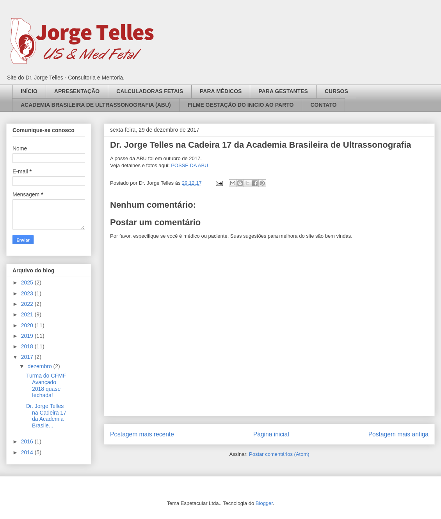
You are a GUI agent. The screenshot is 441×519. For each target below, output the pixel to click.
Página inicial (271, 434)
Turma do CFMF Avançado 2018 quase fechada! (46, 385)
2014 (28, 452)
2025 (28, 282)
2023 (28, 293)
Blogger (264, 503)
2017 (28, 357)
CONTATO (323, 105)
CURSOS (336, 91)
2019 (28, 336)
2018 (28, 346)
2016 (28, 441)
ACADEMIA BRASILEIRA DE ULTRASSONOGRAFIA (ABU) (96, 105)
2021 (28, 314)
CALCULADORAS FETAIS (149, 91)
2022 (28, 304)
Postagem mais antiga (398, 434)
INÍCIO (29, 91)
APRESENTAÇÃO (77, 91)
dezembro (40, 366)
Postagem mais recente (142, 434)
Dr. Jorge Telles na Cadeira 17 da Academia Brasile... (46, 416)
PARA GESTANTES (283, 91)
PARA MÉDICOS (221, 91)
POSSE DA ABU (189, 165)
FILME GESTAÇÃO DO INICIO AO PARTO (241, 105)
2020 (28, 325)
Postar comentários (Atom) (279, 454)
